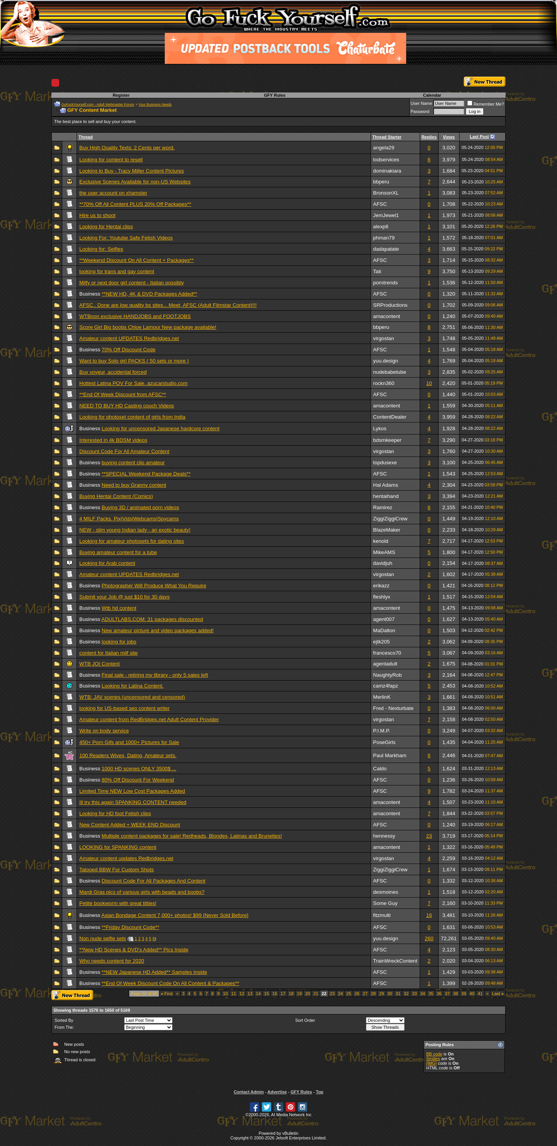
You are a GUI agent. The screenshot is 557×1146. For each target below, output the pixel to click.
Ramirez (383, 507)
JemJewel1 (386, 215)
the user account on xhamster (113, 193)
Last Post (479, 136)
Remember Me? (485, 104)
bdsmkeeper (387, 440)
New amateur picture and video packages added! (158, 630)
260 (429, 938)
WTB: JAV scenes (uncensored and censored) (132, 697)
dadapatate (386, 249)
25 (348, 993)
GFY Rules (274, 95)
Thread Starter (387, 137)
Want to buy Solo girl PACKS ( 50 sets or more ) (134, 361)
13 (250, 993)
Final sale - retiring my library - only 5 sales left (155, 675)
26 (357, 993)
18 (291, 993)
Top (319, 1092)
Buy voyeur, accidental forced (113, 372)
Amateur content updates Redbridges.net (126, 858)
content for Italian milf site (108, 653)
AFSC (380, 204)
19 (299, 993)
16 (429, 915)
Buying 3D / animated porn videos (140, 507)
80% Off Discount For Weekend (138, 780)
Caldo (380, 768)
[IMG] (431, 1063)
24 (340, 993)
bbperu (381, 182)
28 (373, 993)
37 (447, 993)
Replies (429, 137)
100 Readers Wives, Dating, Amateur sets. (127, 755)
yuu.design (385, 361)
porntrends (385, 283)
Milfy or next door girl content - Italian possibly (131, 283)
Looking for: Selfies (101, 249)
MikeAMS (384, 552)
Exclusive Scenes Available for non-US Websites (135, 182)
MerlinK (382, 697)
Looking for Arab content (107, 563)
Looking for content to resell (111, 159)
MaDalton (384, 630)
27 (365, 993)
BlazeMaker (386, 530)
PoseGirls (384, 742)
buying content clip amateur (133, 462)
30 (390, 993)
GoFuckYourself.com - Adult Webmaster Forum (98, 104)
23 (429, 836)
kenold (380, 541)
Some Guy (385, 903)
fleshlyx (381, 597)
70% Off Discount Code (128, 349)
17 (282, 993)
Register (121, 95)
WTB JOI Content (99, 664)
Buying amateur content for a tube (118, 552)
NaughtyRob (387, 675)
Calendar (432, 95)
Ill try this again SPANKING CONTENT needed (132, 802)
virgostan (383, 338)
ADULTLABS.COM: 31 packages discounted (152, 619)
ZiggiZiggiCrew (390, 519)
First (167, 993)
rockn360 (384, 383)
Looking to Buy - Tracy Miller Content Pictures (131, 171)
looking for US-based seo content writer (124, 708)
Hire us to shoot (97, 215)
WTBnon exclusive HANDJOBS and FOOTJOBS (135, 316)
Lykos (379, 428)
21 (315, 993)
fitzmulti (382, 915)
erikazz (381, 585)
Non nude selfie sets (102, 938)
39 (463, 993)
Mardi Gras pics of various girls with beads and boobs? (142, 892)
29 (381, 993)
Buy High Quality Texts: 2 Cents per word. (126, 148)
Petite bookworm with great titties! (117, 903)
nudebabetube (389, 372)
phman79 (384, 238)
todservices (386, 159)
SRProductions (390, 305)
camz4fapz (385, 686)
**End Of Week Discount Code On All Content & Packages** (170, 983)
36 (439, 993)
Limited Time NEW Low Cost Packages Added (132, 791)
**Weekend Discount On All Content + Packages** (136, 260)
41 (480, 993)
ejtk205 (381, 642)
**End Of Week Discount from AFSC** (122, 394)
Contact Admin (249, 1092)
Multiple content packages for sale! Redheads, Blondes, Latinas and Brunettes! (192, 836)
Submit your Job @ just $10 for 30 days (124, 597)
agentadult (385, 664)
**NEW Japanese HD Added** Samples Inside (154, 972)
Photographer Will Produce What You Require (154, 585)
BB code (434, 1054)
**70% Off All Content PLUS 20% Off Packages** (135, 204)
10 (429, 383)
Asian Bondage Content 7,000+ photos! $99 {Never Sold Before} (175, 915)
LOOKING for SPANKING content (117, 847)
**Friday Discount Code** (130, 927)
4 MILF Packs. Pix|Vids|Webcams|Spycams (129, 519)
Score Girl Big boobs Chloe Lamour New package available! (147, 327)
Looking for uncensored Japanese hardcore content (161, 428)
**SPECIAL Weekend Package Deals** (146, 474)
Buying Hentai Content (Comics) (116, 496)
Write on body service (104, 731)
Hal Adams (385, 485)
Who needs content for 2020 (111, 961)
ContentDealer (390, 417)
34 (422, 993)
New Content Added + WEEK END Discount (129, 825)
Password (420, 111)
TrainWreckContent (395, 961)
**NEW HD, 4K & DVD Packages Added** (149, 294)
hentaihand (386, 496)
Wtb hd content (119, 608)
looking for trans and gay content (116, 271)
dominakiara (387, 171)
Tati (377, 271)
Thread (86, 137)
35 (431, 993)
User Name (421, 103)
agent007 (384, 619)
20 (307, 993)
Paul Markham (390, 755)
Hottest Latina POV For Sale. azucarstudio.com (133, 383)
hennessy (384, 836)
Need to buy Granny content (134, 485)
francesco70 (387, 653)
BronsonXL (386, 193)
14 (258, 993)
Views (449, 137)
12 (241, 993)
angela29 (384, 148)
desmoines (385, 892)
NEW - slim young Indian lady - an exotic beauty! (134, 530)
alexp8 (380, 226)
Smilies (433, 1058)
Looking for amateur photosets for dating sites (131, 541)
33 (414, 993)
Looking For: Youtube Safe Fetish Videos (126, 238)
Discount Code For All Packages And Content (153, 881)
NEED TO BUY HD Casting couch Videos (126, 406)
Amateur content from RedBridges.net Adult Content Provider (149, 719)
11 (233, 993)
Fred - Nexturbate (393, 708)
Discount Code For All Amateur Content (124, 451)
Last (498, 993)
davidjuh (383, 563)
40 (472, 993)
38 (455, 993)
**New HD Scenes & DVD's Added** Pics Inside (133, 950)
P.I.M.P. (381, 731)
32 (406, 993)
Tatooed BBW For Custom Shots (116, 869)
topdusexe (385, 462)
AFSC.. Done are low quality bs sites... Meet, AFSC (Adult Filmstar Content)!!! (168, 305)
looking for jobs (119, 642)
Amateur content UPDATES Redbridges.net (129, 338)
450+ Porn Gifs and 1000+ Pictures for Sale (129, 742)
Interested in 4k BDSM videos (113, 440)
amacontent (386, 316)
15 (266, 993)
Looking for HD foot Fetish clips (115, 813)
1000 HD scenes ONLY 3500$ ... (139, 768)
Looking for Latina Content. (133, 686)
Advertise (277, 1092)
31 (398, 993)
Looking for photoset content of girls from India (132, 417)
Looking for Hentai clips (106, 226)
